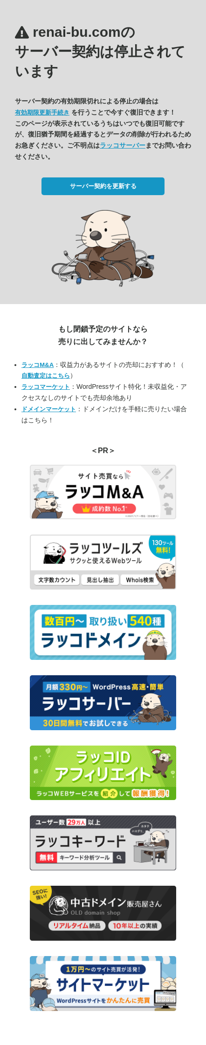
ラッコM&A (37, 364)
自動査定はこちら (45, 375)
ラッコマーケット (45, 386)
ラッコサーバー (122, 145)
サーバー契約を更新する (103, 186)
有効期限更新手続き (42, 112)
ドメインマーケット (48, 409)
